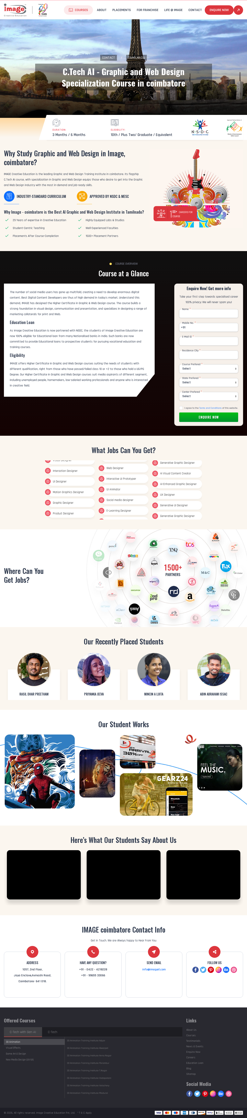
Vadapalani (89, 1078)
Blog (188, 1068)
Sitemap (191, 1074)
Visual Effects (13, 1047)
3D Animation (13, 1042)
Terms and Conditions (210, 408)
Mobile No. (189, 323)
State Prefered (191, 378)
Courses (81, 10)
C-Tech (52, 1032)
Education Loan (194, 1063)
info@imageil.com (154, 969)
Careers (190, 1057)
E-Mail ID (188, 337)
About (102, 10)
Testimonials (193, 1041)
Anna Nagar (89, 1055)
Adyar (86, 1040)
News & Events (194, 1046)
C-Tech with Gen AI (23, 1032)
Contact (195, 10)
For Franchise (147, 10)
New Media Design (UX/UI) (20, 1059)
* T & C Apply (84, 1113)
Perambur (88, 1063)
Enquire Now (219, 10)
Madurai (87, 1093)
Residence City (191, 350)
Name (186, 309)
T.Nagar (87, 1070)
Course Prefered (192, 364)
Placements (121, 10)
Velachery (88, 1085)
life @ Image (173, 10)
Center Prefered (192, 392)
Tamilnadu (136, 57)
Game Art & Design (16, 1053)
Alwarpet (87, 1048)
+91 (183, 327)
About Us (191, 1030)
